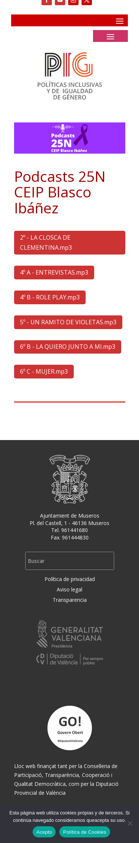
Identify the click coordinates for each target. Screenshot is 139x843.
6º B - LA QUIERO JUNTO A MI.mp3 (67, 346)
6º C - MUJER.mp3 (44, 371)
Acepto (44, 832)
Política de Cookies (84, 832)
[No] (129, 823)
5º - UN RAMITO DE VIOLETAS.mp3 (68, 322)
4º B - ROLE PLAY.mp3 (50, 297)
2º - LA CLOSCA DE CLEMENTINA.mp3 (46, 242)
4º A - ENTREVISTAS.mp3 (54, 272)
